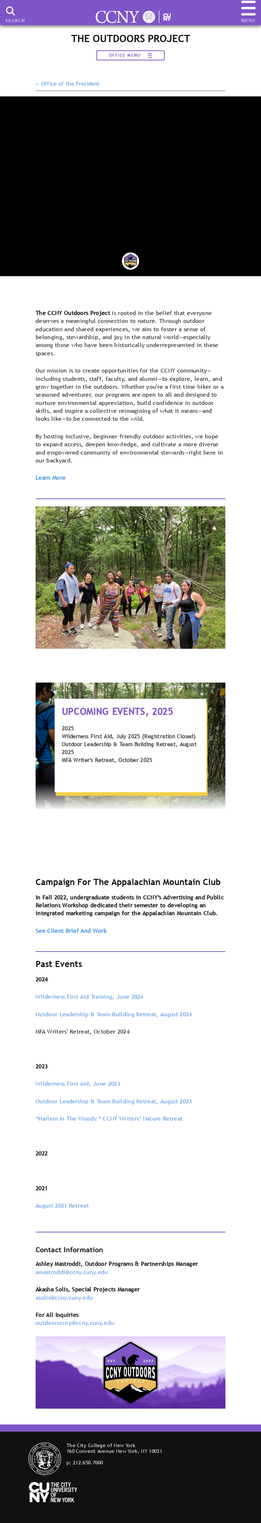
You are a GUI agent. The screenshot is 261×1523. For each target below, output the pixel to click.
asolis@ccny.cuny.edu (64, 1297)
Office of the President (70, 84)
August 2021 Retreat (62, 1205)
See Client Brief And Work (71, 931)
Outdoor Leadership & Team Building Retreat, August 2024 (114, 1014)
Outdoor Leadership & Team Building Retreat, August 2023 (114, 1101)
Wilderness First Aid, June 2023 (78, 1083)
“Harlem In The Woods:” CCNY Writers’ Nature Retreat (109, 1118)
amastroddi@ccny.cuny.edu (72, 1272)
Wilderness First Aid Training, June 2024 (89, 996)
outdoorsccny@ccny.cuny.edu (75, 1323)
